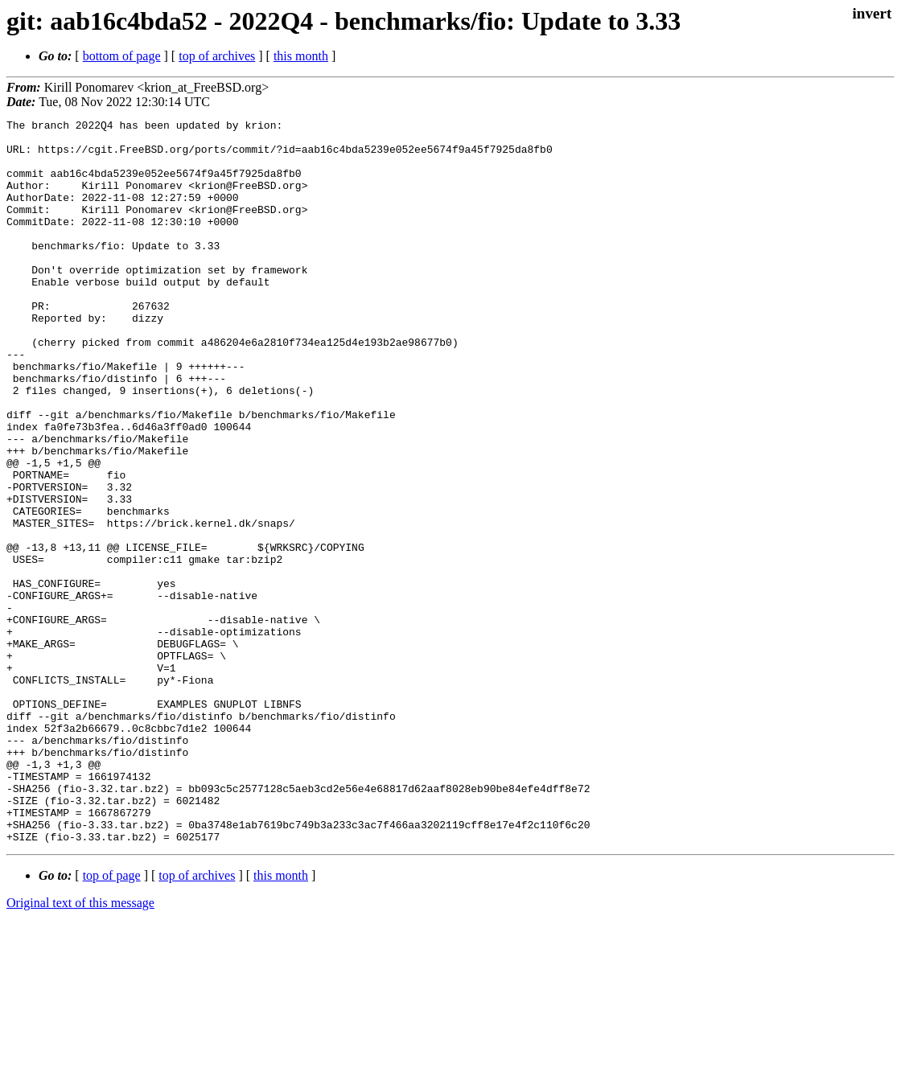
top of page (112, 1020)
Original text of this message (80, 1047)
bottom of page (122, 56)
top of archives (217, 56)
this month (301, 56)
